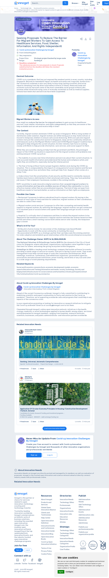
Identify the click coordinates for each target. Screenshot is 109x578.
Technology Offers (67, 502)
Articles (63, 522)
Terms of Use (46, 548)
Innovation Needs (66, 499)
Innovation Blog (47, 534)
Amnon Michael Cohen (33, 330)
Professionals (65, 505)
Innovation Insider (48, 531)
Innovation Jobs (66, 514)
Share (41, 368)
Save (33, 368)
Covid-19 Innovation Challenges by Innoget (36, 50)
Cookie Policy (46, 554)
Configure (69, 572)
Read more (24, 368)
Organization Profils (67, 546)
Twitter (24, 561)
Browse (76, 3)
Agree (61, 572)
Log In (98, 3)
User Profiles (64, 549)
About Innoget (46, 499)
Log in (50, 455)
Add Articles (83, 523)
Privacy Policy (46, 551)
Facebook (32, 561)
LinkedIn (17, 561)
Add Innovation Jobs (86, 515)
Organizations (65, 508)
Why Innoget (85, 3)
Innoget (40, 561)
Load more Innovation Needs (54, 428)
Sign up (34, 455)
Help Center (45, 518)
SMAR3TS (28, 377)
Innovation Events (66, 511)
